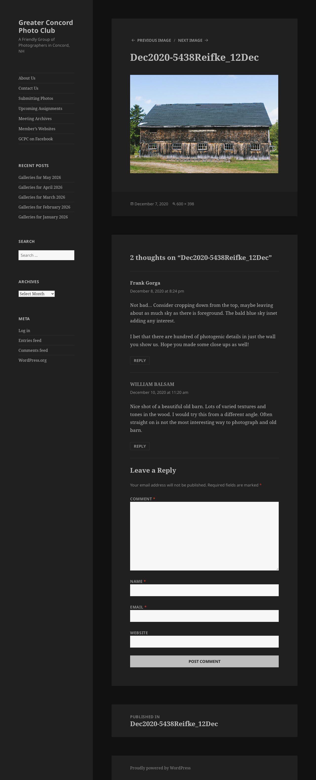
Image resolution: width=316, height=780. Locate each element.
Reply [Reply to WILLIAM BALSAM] (140, 446)
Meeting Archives (35, 118)
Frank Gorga (145, 283)
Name (138, 581)
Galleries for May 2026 (40, 177)
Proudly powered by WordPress (160, 768)
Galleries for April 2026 (40, 187)
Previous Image (154, 40)
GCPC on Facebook (36, 139)
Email (138, 607)
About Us (27, 78)
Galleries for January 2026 (43, 217)
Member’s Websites (37, 128)
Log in (24, 330)
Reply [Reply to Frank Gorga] (140, 360)
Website (139, 632)
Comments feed (33, 350)
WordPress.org (33, 360)
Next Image (190, 40)
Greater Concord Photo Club (46, 26)
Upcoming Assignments (40, 108)
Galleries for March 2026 (42, 197)
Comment (143, 499)
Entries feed (30, 340)
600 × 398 (185, 204)
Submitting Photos (36, 98)
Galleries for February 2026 (44, 207)
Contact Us (28, 88)
